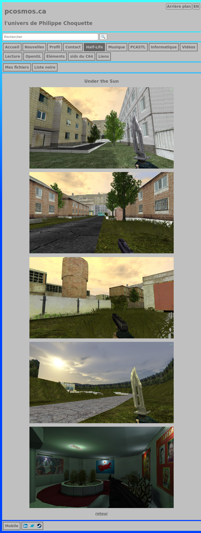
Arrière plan (179, 7)
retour (101, 514)
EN (196, 7)
